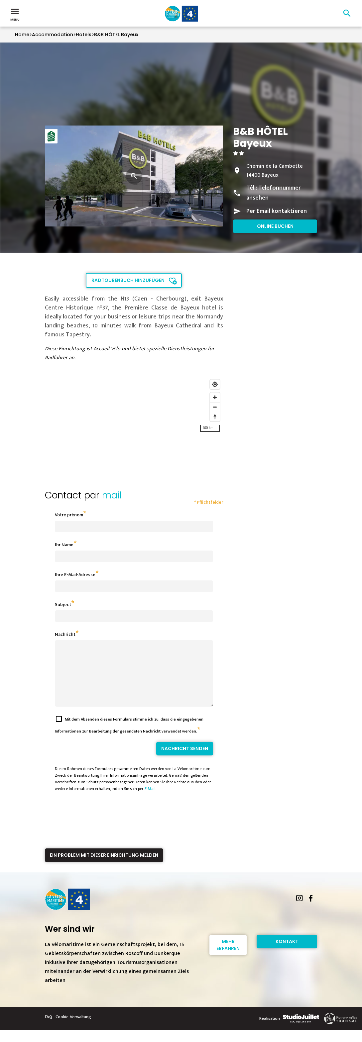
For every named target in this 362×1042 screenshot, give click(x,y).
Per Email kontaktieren (276, 211)
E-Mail (150, 800)
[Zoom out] (215, 407)
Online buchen (275, 226)
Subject (63, 604)
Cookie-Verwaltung (73, 1028)
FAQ (48, 1028)
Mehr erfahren (228, 957)
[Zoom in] (215, 397)
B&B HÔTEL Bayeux (116, 34)
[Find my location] (215, 384)
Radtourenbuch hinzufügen (128, 280)
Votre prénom (69, 515)
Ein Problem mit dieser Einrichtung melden (104, 867)
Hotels (83, 34)
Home (22, 34)
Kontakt (287, 953)
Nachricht (65, 634)
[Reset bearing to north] (215, 416)
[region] (134, 412)
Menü (15, 14)
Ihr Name (64, 545)
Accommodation (52, 34)
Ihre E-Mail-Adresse (75, 574)
